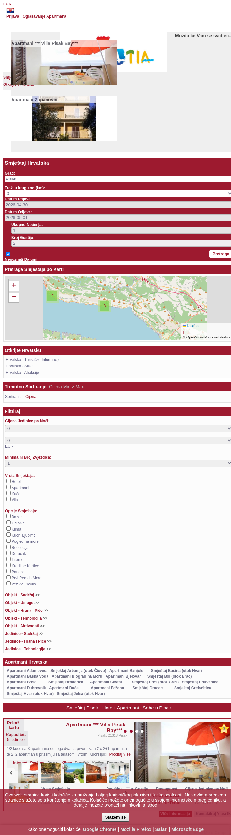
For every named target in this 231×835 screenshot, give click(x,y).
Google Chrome (99, 829)
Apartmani (20, 488)
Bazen (17, 517)
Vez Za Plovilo (24, 584)
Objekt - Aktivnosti (25, 626)
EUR (7, 4)
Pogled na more (25, 541)
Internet (18, 560)
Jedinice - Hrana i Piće (28, 641)
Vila (15, 500)
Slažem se (115, 817)
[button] (52, 296)
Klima (16, 529)
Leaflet (191, 326)
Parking (18, 572)
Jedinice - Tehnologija (28, 649)
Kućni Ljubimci (24, 535)
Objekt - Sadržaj (22, 595)
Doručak (19, 553)
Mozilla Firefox (135, 829)
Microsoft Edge (187, 829)
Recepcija (20, 547)
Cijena (30, 396)
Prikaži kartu (14, 725)
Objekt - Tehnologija (26, 618)
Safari (161, 829)
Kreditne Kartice (25, 566)
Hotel (16, 481)
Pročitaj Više (120, 754)
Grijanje (18, 523)
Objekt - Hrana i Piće (26, 610)
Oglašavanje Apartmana (44, 16)
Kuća (16, 494)
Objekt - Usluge (22, 603)
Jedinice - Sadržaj (24, 633)
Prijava (12, 16)
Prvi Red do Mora (26, 578)
